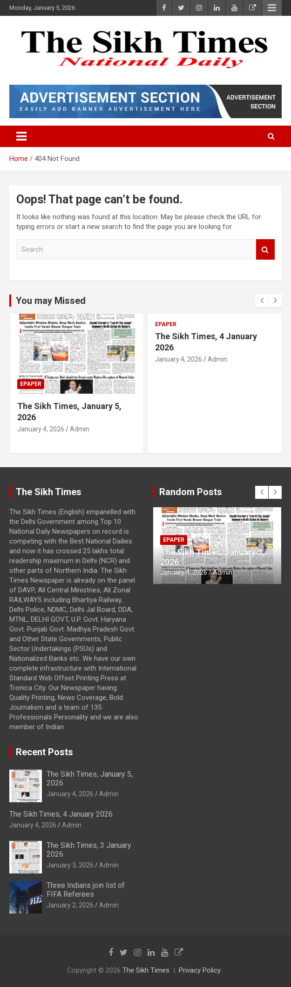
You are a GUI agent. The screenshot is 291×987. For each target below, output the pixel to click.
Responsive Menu (272, 8)
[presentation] (261, 300)
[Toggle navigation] (21, 136)
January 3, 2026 (70, 865)
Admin (79, 429)
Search (265, 249)
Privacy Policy (200, 970)
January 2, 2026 (70, 905)
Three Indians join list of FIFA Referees (86, 890)
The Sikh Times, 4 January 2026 (61, 814)
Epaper (30, 384)
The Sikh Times (145, 970)
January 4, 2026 (40, 429)
